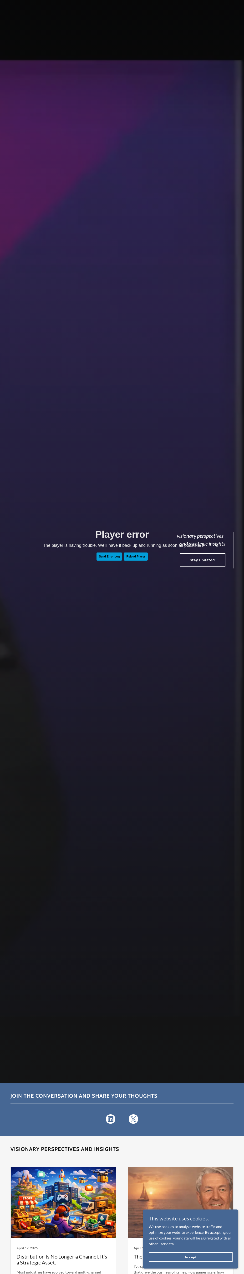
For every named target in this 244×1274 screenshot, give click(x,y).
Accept (190, 1257)
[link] (110, 1120)
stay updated (202, 559)
